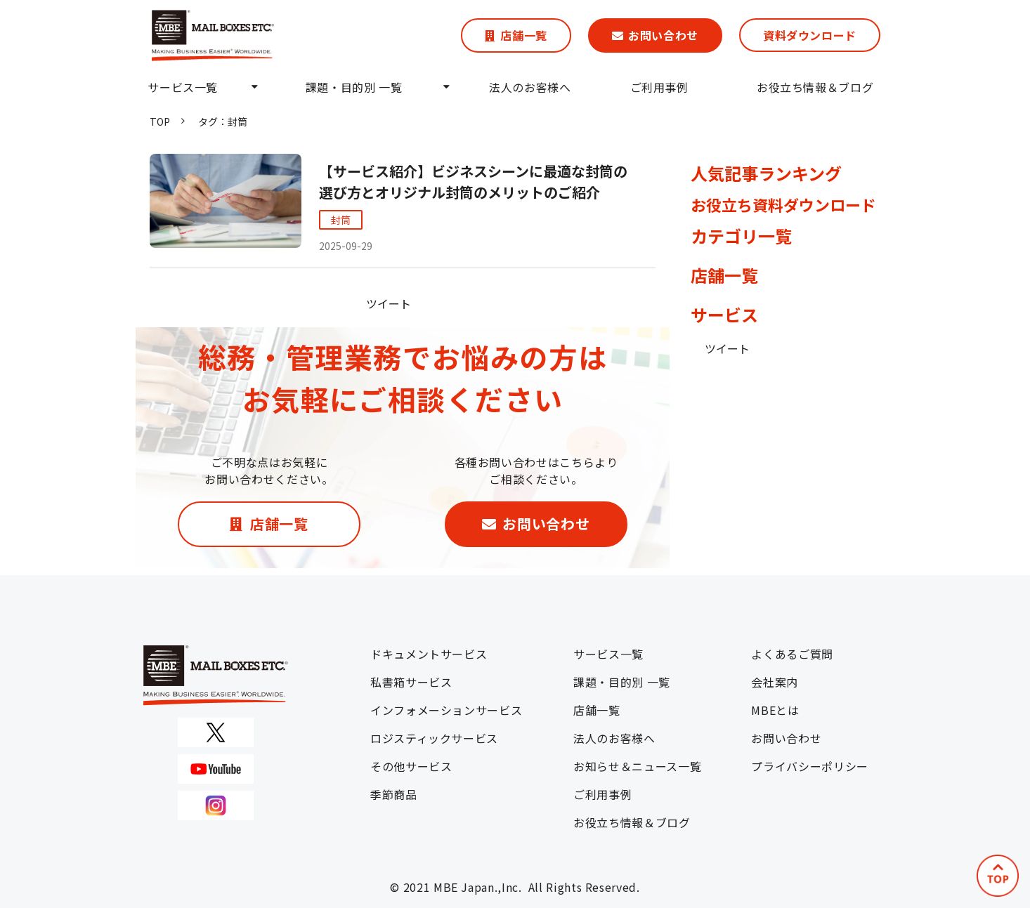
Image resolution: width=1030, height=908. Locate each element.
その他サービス (411, 766)
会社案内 (774, 681)
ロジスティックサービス (434, 738)
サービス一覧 (183, 87)
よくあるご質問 (792, 653)
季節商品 (393, 794)
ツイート (388, 303)
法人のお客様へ (530, 87)
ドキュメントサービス (428, 653)
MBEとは (775, 710)
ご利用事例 (659, 87)
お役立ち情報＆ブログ (815, 87)
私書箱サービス (411, 681)
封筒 (341, 220)
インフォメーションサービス (446, 710)
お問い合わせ (663, 35)
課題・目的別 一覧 (354, 87)
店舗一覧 (523, 35)
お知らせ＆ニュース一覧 (637, 766)
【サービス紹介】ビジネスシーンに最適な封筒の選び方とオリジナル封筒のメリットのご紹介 (473, 181)
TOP (160, 121)
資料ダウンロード (809, 35)
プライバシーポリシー (809, 766)
